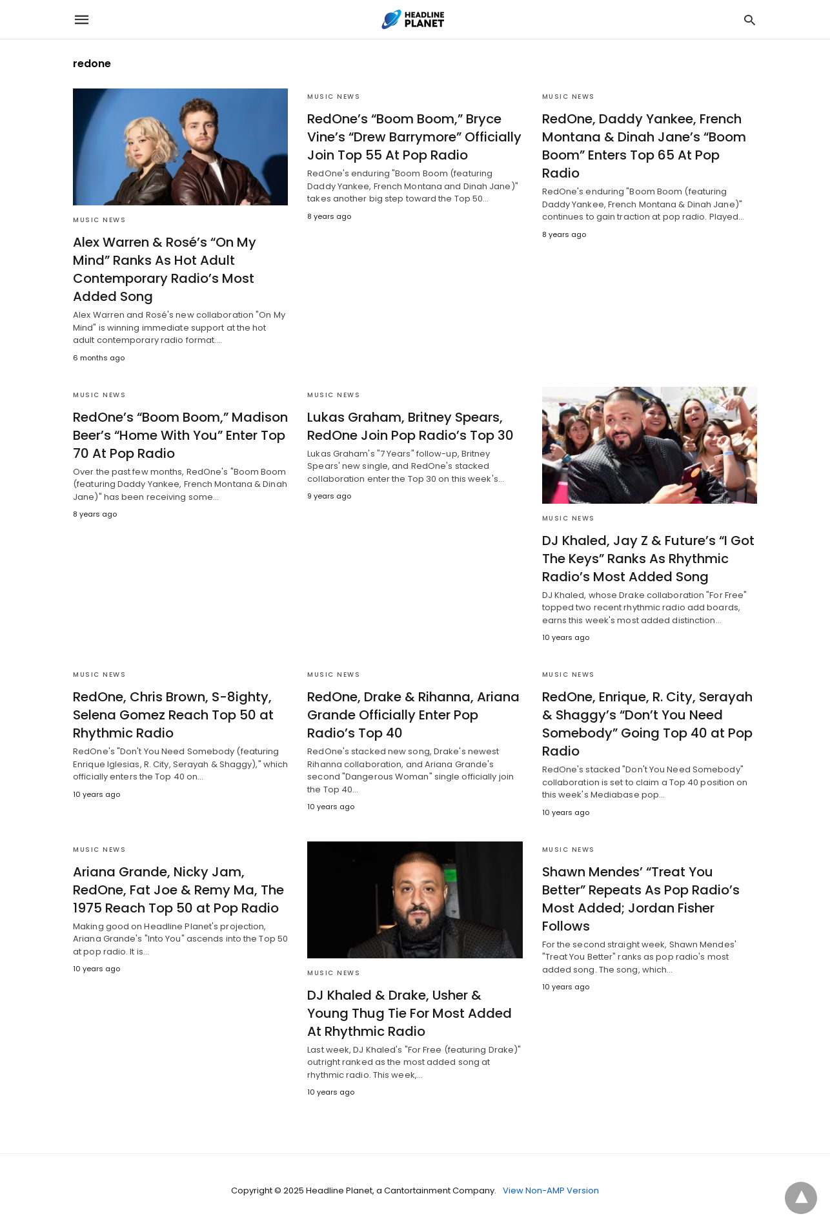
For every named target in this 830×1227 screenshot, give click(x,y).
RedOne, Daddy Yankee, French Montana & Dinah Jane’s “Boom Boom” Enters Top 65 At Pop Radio (644, 146)
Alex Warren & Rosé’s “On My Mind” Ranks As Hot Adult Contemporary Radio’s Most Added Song (164, 269)
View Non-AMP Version (551, 1190)
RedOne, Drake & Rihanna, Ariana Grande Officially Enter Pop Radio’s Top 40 (413, 715)
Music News (99, 220)
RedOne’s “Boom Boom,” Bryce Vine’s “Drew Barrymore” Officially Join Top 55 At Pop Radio (414, 137)
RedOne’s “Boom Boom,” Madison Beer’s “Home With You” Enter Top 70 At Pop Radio (180, 435)
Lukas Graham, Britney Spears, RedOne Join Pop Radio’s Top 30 (410, 426)
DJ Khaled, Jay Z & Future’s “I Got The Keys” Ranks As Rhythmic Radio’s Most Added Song (648, 558)
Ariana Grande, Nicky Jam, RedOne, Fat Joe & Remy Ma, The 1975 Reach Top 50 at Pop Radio (178, 890)
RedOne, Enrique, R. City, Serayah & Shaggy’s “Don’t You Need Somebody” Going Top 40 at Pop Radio (647, 724)
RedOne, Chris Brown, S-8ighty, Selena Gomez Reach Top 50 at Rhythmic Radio (173, 715)
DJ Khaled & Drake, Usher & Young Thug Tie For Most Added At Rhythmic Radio (409, 1013)
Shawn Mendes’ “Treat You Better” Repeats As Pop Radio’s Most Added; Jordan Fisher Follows (641, 899)
